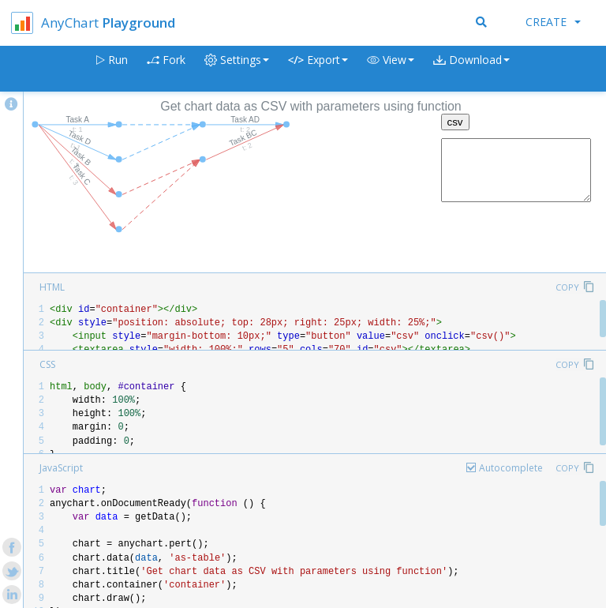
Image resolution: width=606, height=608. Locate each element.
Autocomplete (511, 468)
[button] (390, 69)
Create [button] (553, 21)
